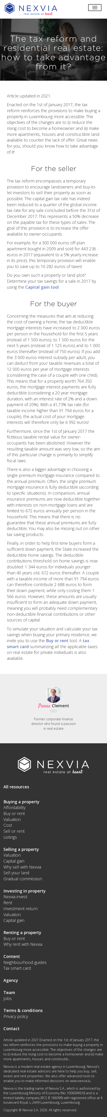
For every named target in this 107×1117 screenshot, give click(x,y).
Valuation (12, 819)
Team (9, 992)
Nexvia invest (15, 896)
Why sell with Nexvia (22, 867)
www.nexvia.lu (80, 1081)
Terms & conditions (23, 1010)
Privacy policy (15, 1016)
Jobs (7, 998)
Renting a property (22, 932)
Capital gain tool (42, 287)
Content (11, 956)
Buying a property (21, 801)
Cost (7, 825)
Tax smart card (17, 968)
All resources (16, 786)
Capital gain (13, 861)
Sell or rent (14, 831)
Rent (7, 902)
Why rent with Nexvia (22, 944)
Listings (10, 837)
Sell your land (16, 872)
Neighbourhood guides (25, 962)
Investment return (20, 908)
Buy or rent (57, 640)
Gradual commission (22, 878)
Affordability (14, 807)
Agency (10, 980)
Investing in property (24, 891)
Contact (11, 1028)
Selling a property (21, 849)
